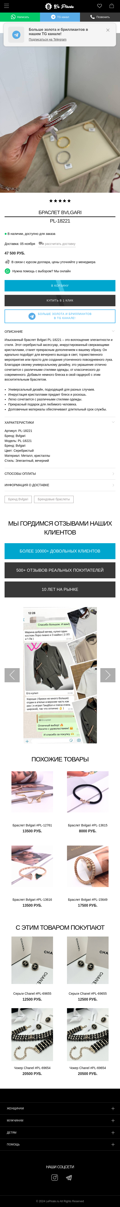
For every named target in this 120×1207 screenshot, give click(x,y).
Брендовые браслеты (54, 499)
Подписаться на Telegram (48, 39)
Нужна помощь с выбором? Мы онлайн (38, 271)
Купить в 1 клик (60, 300)
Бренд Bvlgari (18, 499)
